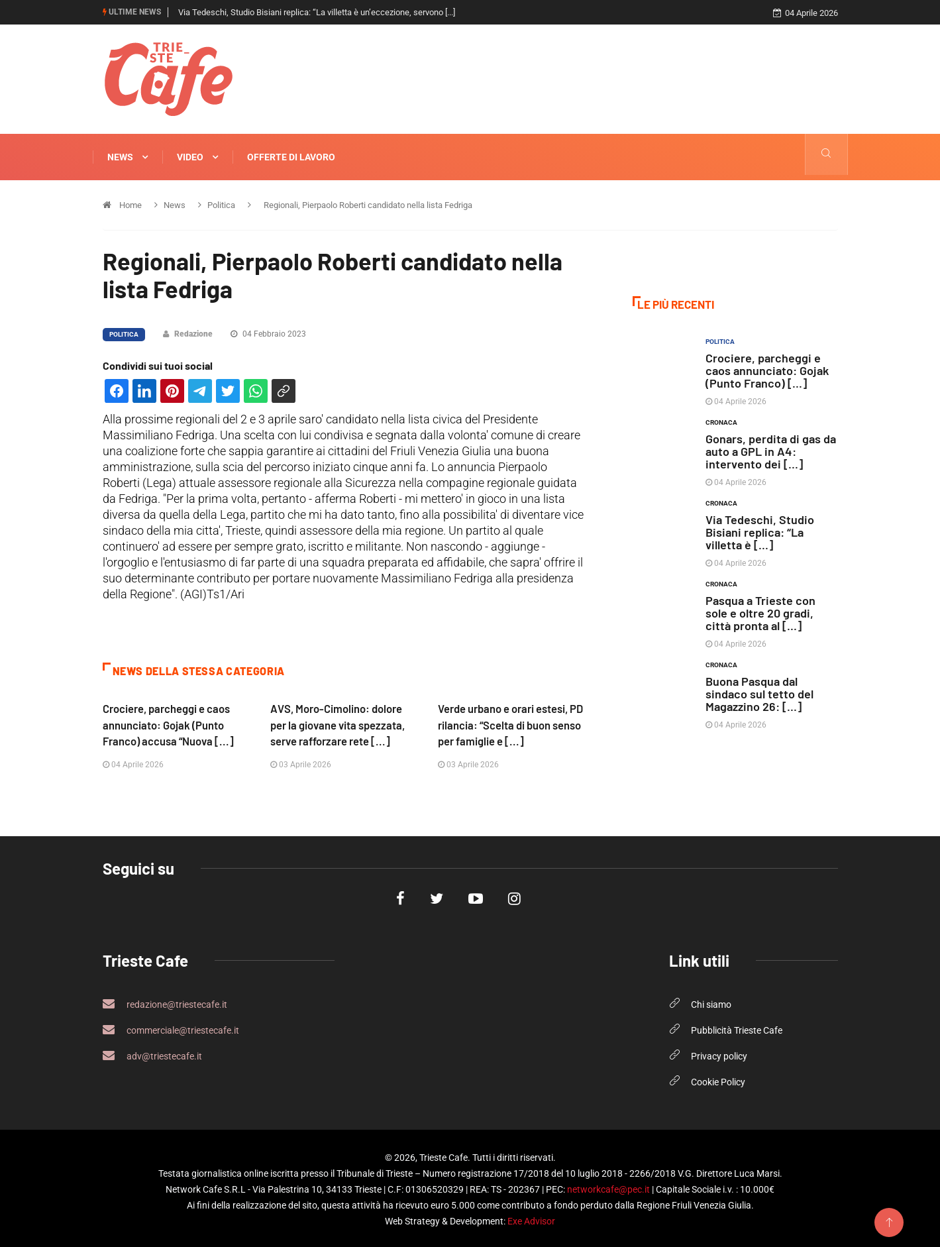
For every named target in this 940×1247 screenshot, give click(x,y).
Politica (123, 333)
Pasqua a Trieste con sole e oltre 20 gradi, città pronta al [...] (760, 612)
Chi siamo (711, 1002)
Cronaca (721, 421)
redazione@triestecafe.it (165, 1002)
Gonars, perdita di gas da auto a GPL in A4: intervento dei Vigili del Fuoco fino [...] (326, 12)
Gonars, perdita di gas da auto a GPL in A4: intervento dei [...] (770, 450)
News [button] (127, 157)
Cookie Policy (718, 1080)
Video (197, 157)
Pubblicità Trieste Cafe (736, 1028)
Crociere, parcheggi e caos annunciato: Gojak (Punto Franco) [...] (767, 370)
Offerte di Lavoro (291, 157)
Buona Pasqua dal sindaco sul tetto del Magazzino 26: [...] (759, 693)
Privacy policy (719, 1054)
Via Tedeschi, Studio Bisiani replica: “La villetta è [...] (759, 531)
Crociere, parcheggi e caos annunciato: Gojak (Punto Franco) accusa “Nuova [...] (169, 723)
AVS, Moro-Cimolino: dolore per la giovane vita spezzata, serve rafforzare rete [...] (339, 723)
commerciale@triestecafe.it (171, 1028)
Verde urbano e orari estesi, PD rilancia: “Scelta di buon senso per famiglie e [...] (512, 723)
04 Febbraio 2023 (268, 333)
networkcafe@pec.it (608, 1187)
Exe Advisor (531, 1219)
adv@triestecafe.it (152, 1053)
